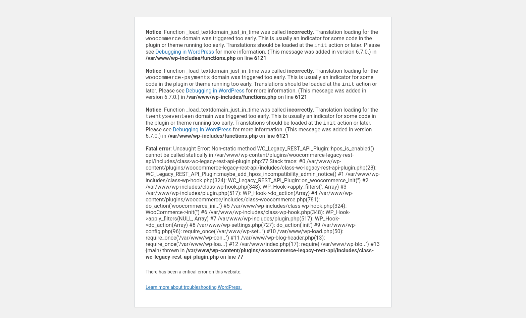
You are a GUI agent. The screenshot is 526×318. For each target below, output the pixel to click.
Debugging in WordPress (184, 53)
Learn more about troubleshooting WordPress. (194, 291)
